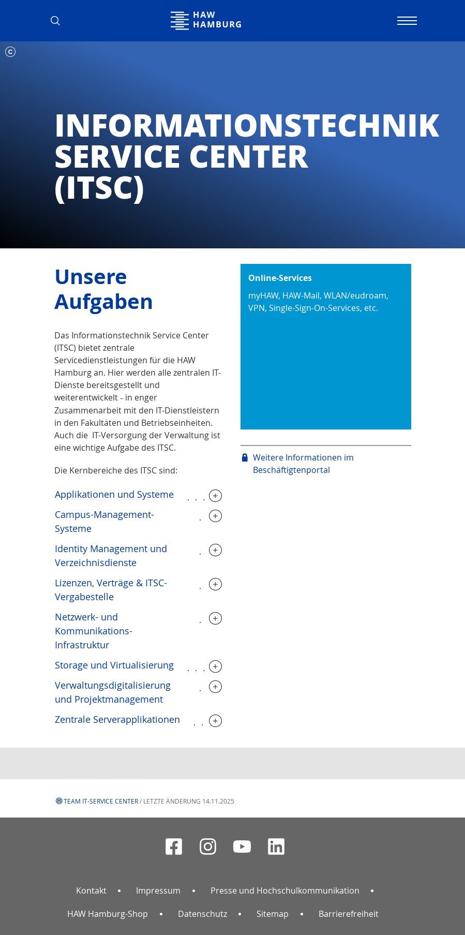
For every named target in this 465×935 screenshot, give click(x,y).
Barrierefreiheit (349, 913)
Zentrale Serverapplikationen (117, 719)
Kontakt (91, 890)
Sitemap (273, 913)
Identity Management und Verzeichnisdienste (111, 555)
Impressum (158, 890)
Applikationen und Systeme (114, 494)
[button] (59, 21)
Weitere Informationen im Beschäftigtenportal (303, 464)
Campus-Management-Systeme (104, 521)
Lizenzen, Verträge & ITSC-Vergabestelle (111, 589)
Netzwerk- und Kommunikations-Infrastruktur (93, 631)
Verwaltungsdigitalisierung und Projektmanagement (113, 692)
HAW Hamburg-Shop (107, 913)
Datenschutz (202, 913)
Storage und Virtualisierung (114, 665)
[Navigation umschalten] (406, 21)
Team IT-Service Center (101, 801)
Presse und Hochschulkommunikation (285, 890)
